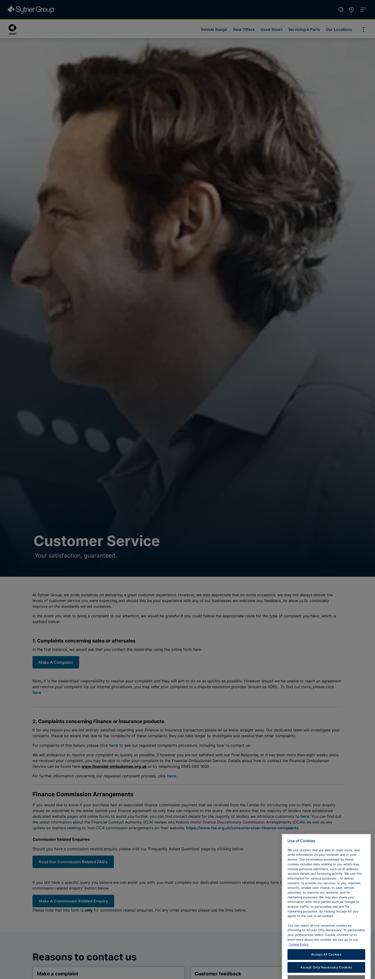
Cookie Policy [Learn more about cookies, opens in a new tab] (299, 958)
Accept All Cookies (326, 968)
